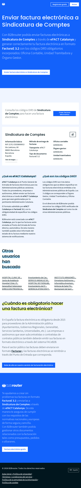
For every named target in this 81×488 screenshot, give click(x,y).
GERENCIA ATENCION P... (39, 289)
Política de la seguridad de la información (20, 479)
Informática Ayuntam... (64, 283)
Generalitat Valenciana (12, 286)
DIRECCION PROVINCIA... (12, 289)
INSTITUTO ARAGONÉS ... (65, 277)
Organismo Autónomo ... (64, 280)
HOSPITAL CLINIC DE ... (12, 277)
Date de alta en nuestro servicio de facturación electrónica (28, 365)
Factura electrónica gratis (15, 449)
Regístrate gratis (60, 4)
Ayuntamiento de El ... (37, 286)
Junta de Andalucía (10, 280)
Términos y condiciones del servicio (17, 476)
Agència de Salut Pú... (63, 286)
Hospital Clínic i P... (10, 283)
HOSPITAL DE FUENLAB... (39, 283)
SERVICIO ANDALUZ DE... (38, 280)
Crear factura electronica (64, 113)
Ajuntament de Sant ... (63, 289)
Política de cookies (10, 482)
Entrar (74, 4)
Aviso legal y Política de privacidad (17, 474)
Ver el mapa (10, 160)
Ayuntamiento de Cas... (38, 277)
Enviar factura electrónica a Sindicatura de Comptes (26, 72)
